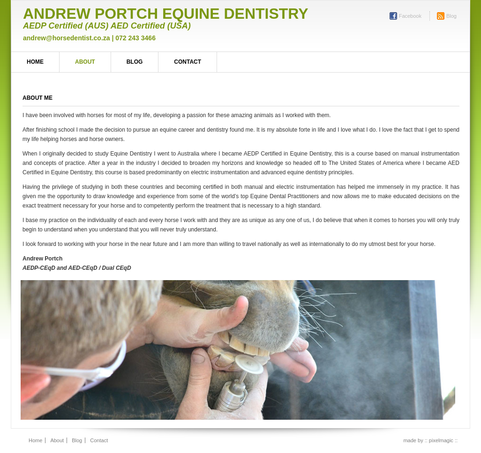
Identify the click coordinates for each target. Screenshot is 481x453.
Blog (451, 16)
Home (35, 62)
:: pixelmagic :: (441, 440)
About (85, 62)
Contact (187, 62)
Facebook (410, 16)
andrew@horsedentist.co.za (66, 38)
